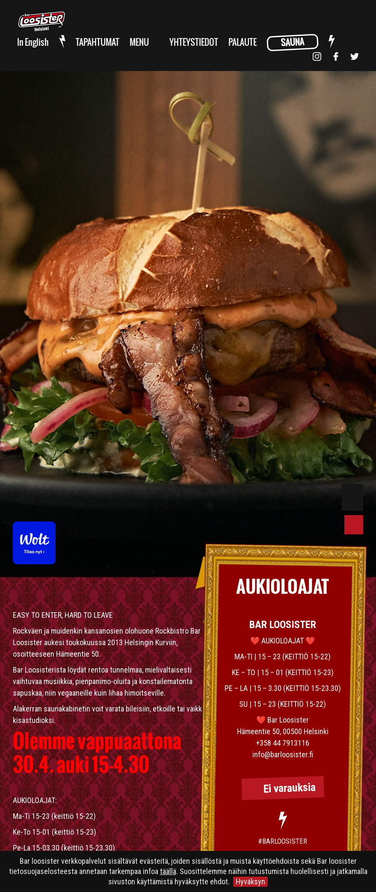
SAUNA (292, 42)
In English (33, 42)
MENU (139, 42)
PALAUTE (242, 42)
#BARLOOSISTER (282, 841)
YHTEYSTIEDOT (193, 42)
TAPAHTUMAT (97, 42)
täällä (168, 871)
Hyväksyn (250, 881)
